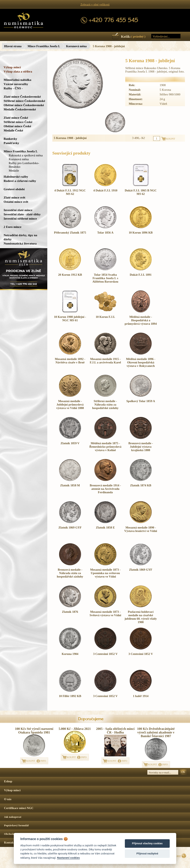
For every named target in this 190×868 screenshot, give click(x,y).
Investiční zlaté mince (18, 210)
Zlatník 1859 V (69, 443)
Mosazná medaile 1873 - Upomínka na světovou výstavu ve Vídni (105, 573)
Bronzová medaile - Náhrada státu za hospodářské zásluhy (70, 573)
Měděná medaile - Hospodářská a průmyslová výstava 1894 (141, 320)
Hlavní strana (13, 46)
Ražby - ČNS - (13, 88)
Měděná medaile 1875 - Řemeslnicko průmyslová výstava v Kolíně (105, 447)
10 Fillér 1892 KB (70, 696)
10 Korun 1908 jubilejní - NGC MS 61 (70, 318)
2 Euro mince (12, 226)
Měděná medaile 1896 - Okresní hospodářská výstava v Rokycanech (140, 362)
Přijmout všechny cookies (147, 843)
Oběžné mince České (17, 126)
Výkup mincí (12, 67)
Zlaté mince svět (14, 197)
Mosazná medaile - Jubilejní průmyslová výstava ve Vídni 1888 (70, 404)
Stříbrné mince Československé (24, 100)
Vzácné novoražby (16, 84)
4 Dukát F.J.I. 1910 (105, 190)
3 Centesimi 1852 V (105, 654)
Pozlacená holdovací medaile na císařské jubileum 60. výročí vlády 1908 (141, 617)
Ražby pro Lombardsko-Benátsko (24, 164)
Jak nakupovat (12, 816)
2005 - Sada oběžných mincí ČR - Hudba (115, 730)
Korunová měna (76, 46)
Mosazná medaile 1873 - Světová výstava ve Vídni (105, 613)
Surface (176, 855)
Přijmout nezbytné (147, 853)
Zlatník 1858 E (105, 527)
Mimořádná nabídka (17, 79)
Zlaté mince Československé (22, 96)
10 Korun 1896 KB (141, 232)
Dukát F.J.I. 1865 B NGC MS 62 (141, 192)
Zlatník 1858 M (70, 485)
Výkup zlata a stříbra (18, 71)
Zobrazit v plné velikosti (95, 4)
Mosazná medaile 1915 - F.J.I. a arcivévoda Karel (105, 360)
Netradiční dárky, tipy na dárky (20, 237)
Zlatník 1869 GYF (70, 527)
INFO (43, 760)
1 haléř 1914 (141, 696)
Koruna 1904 (70, 654)
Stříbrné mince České (18, 122)
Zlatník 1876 (70, 611)
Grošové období (14, 189)
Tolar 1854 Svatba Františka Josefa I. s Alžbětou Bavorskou (105, 278)
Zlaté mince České (16, 117)
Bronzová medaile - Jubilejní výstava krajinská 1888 (140, 447)
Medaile (14, 170)
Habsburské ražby (16, 176)
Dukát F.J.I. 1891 (140, 274)
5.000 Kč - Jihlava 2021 (75, 728)
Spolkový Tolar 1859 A (140, 401)
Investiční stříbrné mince (20, 218)
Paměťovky (11, 143)
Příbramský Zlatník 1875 (70, 232)
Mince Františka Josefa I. (44, 46)
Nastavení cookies (68, 857)
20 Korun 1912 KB (70, 274)
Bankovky (10, 138)
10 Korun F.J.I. (105, 316)
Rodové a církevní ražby (20, 181)
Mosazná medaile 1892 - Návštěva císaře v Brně (70, 360)
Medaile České (13, 130)
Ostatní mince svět (16, 201)
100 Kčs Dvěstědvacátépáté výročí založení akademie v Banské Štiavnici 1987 (156, 732)
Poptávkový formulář (16, 825)
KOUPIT (30, 760)
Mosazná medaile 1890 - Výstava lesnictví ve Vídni (140, 529)
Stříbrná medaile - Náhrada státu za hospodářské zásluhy (105, 404)
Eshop (8, 781)
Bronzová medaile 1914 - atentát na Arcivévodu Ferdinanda (105, 489)
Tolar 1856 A (105, 232)
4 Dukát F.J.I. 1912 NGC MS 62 (70, 192)
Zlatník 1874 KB (140, 485)
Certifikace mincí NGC (18, 808)
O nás (7, 799)
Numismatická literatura (20, 243)
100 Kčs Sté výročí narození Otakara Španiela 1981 (34, 730)
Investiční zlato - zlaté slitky (22, 214)
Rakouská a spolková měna (26, 155)
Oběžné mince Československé (24, 105)
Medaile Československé (20, 109)
